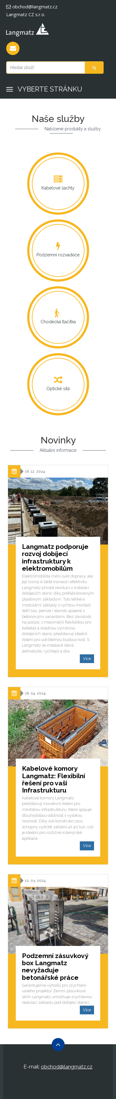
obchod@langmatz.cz (32, 6)
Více (87, 658)
